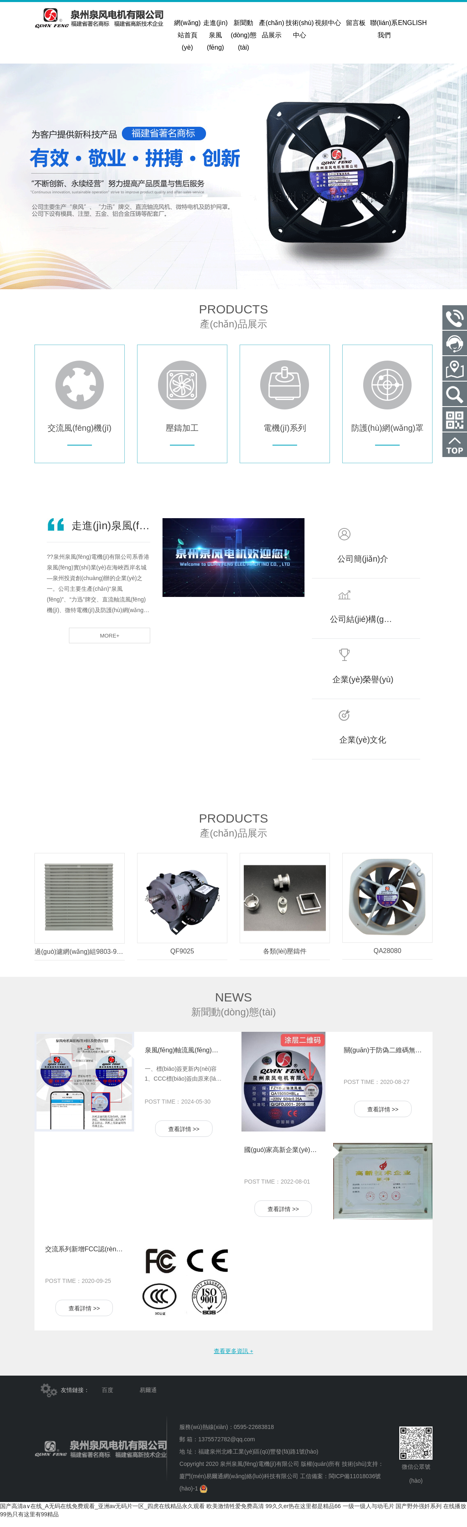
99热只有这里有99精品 (29, 1523)
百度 (107, 1398)
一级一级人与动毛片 (368, 1514)
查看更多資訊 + (233, 1358)
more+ (125, 643)
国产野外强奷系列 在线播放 (431, 1514)
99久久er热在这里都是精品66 (303, 1514)
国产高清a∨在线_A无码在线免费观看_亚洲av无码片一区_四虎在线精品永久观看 (102, 1514)
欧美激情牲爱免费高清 (235, 1514)
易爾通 (148, 1398)
